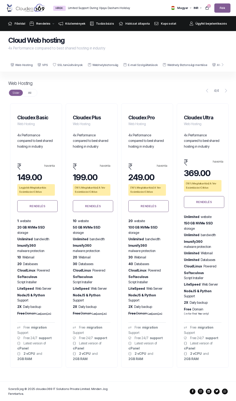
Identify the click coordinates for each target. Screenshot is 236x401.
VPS (43, 65)
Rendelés (37, 206)
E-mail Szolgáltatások (141, 65)
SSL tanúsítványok (68, 65)
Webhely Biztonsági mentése (185, 65)
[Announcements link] (72, 23)
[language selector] (181, 8)
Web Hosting (21, 65)
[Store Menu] (40, 23)
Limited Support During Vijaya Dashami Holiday (99, 8)
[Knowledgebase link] (102, 23)
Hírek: (59, 8)
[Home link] (16, 23)
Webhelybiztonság (103, 65)
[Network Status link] (134, 23)
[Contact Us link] (165, 23)
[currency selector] (197, 8)
